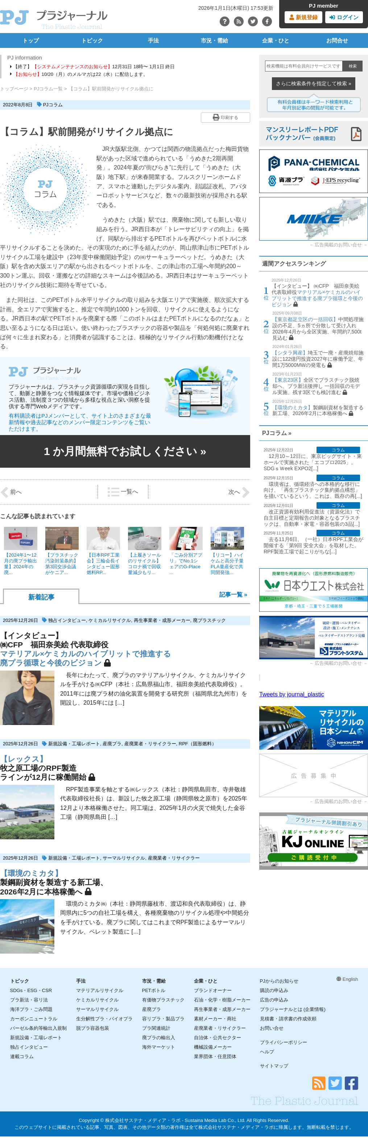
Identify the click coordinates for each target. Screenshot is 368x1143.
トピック (92, 40)
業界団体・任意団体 (215, 1056)
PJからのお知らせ (279, 981)
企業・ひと (275, 40)
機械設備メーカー (213, 1047)
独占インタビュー (67, 620)
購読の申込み (274, 990)
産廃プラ (112, 743)
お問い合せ (272, 1028)
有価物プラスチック (163, 1000)
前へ (11, 492)
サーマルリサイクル (124, 858)
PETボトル (153, 990)
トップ (30, 40)
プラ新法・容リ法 (29, 1000)
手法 (153, 40)
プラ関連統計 (156, 1028)
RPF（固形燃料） (197, 743)
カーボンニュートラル (33, 1018)
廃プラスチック (209, 620)
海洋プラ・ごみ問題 (31, 1009)
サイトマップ (274, 1066)
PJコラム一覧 (48, 88)
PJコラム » (276, 433)
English (347, 979)
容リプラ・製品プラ (163, 1018)
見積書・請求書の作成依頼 (288, 1018)
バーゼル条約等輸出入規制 (38, 1028)
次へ (239, 492)
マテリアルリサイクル (99, 990)
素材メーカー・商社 (215, 1018)
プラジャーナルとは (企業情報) (293, 1009)
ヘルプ (267, 1051)
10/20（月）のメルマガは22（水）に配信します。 (79, 74)
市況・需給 (214, 40)
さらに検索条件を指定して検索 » (313, 83)
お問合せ (337, 40)
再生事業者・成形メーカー (162, 620)
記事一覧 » (233, 594)
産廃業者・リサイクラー (150, 743)
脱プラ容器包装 (92, 1028)
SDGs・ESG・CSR (31, 990)
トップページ (14, 88)
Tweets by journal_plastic (291, 694)
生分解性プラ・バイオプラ (104, 1018)
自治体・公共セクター (217, 1037)
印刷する (225, 117)
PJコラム (53, 104)
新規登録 (303, 17)
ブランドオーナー (213, 990)
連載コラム (22, 1056)
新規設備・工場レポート (74, 743)
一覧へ (123, 492)
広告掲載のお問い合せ (338, 244)
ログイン (344, 17)
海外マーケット (158, 1047)
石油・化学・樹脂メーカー (222, 1000)
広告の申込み (274, 1000)
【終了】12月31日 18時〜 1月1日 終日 (92, 66)
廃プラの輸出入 (158, 1037)
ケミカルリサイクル (109, 620)
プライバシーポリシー (283, 1042)
